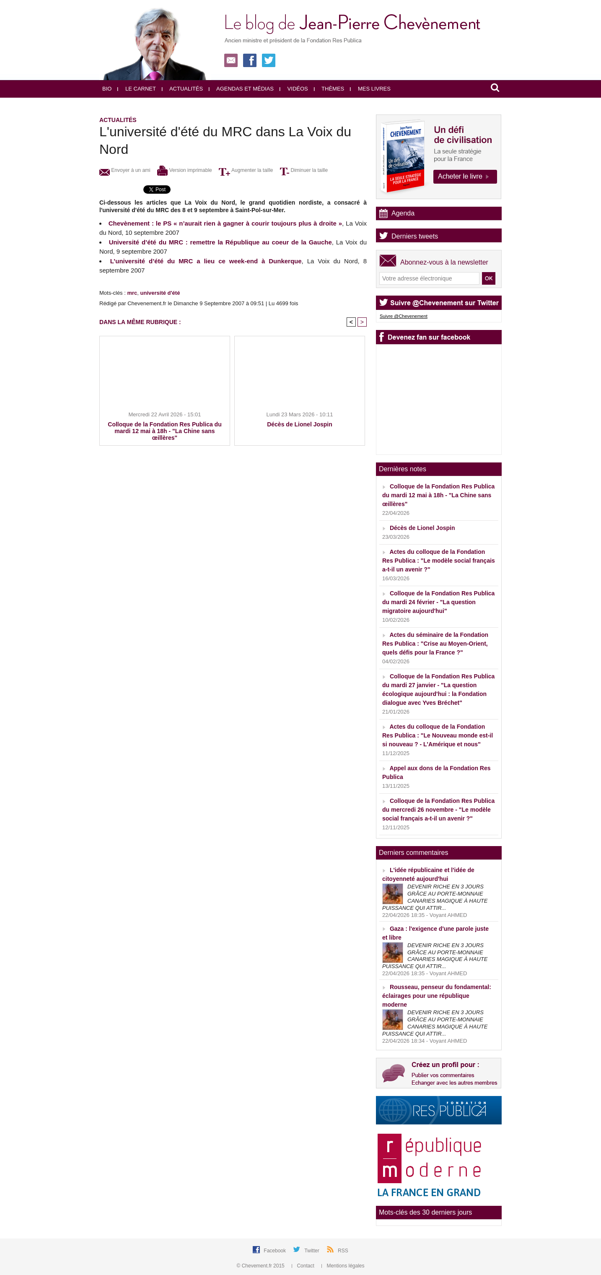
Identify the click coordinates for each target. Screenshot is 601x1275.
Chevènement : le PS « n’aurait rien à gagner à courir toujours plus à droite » (225, 223)
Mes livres (370, 89)
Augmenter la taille (246, 170)
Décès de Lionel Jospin (299, 424)
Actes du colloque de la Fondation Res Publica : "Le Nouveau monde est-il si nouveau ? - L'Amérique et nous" (437, 735)
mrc (132, 293)
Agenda (402, 213)
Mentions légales (342, 1266)
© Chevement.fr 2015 (261, 1266)
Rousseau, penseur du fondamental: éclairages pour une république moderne (436, 996)
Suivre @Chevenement (403, 316)
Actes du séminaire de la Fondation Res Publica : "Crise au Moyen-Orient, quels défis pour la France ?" (435, 643)
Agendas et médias (241, 89)
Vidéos (294, 89)
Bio (106, 89)
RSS (343, 1251)
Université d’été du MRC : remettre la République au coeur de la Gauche (220, 242)
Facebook (275, 1251)
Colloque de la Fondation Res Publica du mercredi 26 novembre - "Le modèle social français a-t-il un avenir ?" (438, 809)
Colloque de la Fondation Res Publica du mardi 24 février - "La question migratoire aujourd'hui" (438, 602)
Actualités (182, 89)
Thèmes (329, 89)
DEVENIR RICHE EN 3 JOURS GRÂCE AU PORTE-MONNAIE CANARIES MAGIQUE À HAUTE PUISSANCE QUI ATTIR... (434, 897)
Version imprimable (184, 170)
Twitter (312, 1251)
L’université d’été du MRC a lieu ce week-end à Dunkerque (206, 261)
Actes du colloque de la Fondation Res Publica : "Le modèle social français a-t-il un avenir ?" (438, 560)
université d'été (160, 293)
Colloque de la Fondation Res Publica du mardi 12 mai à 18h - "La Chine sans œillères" (164, 431)
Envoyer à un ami (124, 170)
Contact (304, 1266)
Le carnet (136, 89)
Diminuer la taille (304, 170)
